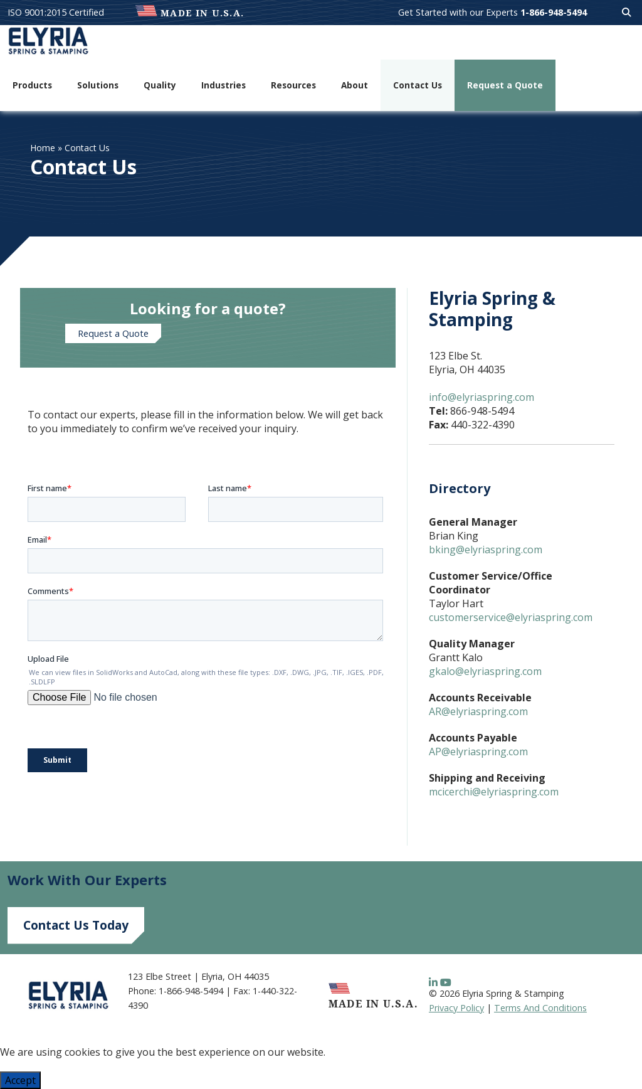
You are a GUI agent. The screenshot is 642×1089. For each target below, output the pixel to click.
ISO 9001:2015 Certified (56, 12)
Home (42, 148)
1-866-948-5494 (553, 12)
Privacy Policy (456, 1008)
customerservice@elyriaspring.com (510, 617)
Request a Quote (113, 333)
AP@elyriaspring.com (478, 751)
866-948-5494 (482, 411)
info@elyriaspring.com (481, 397)
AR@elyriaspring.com (478, 711)
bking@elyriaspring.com (485, 549)
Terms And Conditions (540, 1008)
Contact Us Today (76, 924)
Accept (20, 1080)
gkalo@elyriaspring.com (485, 671)
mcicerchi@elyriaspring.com (494, 792)
